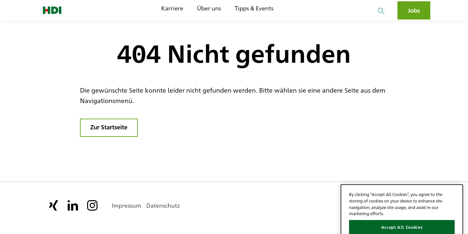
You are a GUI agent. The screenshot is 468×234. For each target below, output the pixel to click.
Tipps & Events (254, 8)
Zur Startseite (108, 127)
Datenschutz (163, 205)
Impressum (126, 205)
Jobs (414, 10)
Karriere (172, 8)
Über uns (209, 8)
